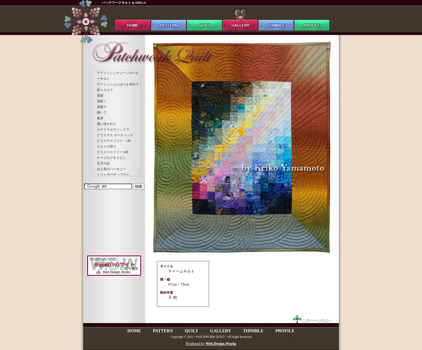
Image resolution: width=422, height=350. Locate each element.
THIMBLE (253, 330)
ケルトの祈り (106, 146)
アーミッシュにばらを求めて (118, 84)
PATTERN (163, 330)
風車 (100, 118)
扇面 (100, 95)
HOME (134, 330)
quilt (204, 20)
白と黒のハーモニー (111, 169)
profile (311, 20)
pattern (168, 20)
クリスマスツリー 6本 (112, 152)
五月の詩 (103, 163)
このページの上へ (312, 320)
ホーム (132, 20)
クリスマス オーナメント (115, 135)
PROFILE (284, 330)
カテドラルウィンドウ (113, 129)
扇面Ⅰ (102, 101)
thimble (276, 20)
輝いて (102, 112)
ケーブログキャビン (111, 158)
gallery (240, 20)
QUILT (191, 330)
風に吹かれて (106, 124)
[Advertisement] (114, 222)
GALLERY (220, 330)
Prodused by (211, 344)
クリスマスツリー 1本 (114, 141)
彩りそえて (105, 90)
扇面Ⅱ (102, 107)
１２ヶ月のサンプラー (113, 175)
